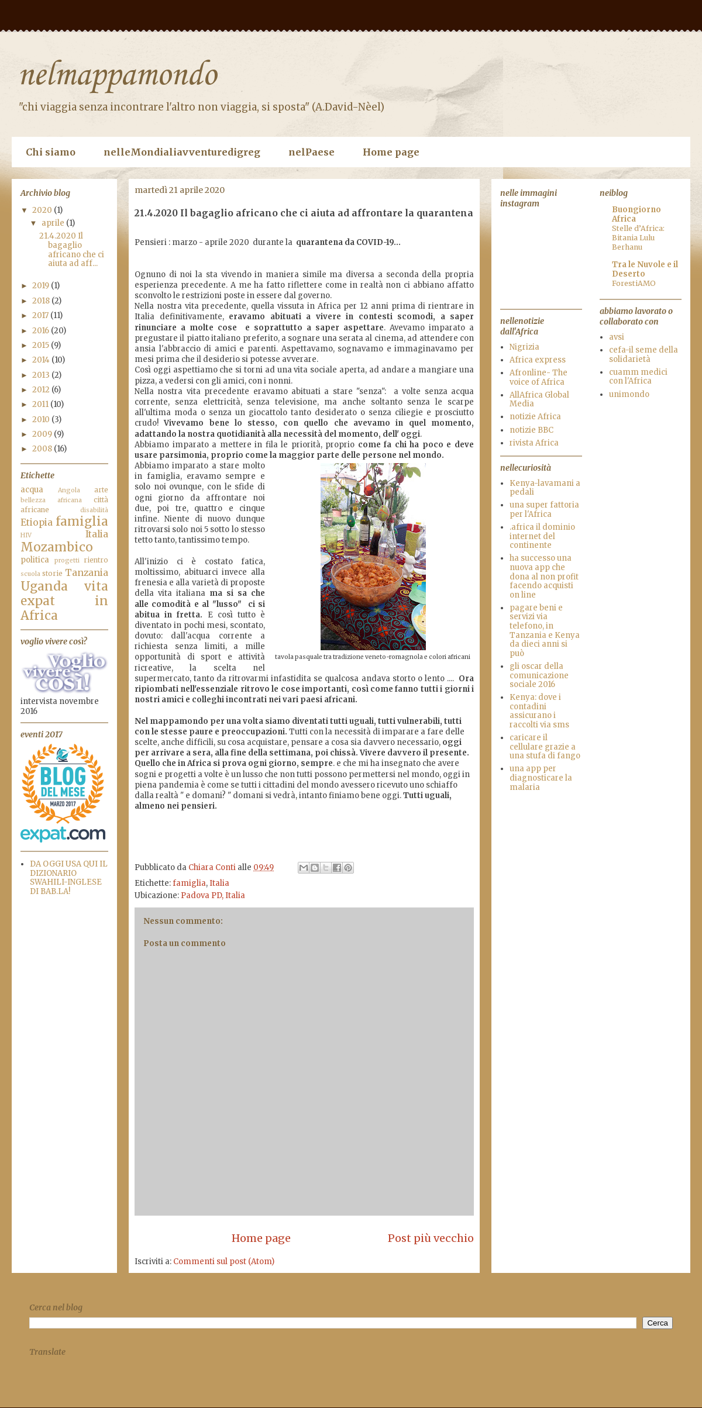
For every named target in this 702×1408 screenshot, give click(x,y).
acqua (31, 490)
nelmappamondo (117, 76)
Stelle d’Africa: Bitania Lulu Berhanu (638, 237)
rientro (96, 559)
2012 (41, 390)
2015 (41, 345)
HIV (26, 535)
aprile (54, 223)
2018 (41, 301)
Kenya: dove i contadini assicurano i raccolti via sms (539, 711)
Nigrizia (524, 347)
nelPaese (311, 152)
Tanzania (86, 572)
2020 (43, 210)
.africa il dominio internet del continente (542, 536)
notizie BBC (531, 430)
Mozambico (56, 547)
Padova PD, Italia (213, 895)
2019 (41, 286)
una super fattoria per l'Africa (544, 509)
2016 (41, 331)
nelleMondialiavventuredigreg (182, 152)
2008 (43, 449)
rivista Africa (534, 443)
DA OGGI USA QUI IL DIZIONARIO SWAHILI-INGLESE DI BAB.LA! (69, 877)
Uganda (44, 586)
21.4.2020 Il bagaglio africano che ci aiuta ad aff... (71, 249)
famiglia (189, 883)
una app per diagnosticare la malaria (541, 778)
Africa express (538, 360)
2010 (41, 420)
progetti (67, 560)
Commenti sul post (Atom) (223, 1261)
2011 (41, 404)
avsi (616, 337)
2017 (41, 315)
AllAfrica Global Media (539, 399)
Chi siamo (50, 152)
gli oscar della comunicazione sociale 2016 (539, 675)
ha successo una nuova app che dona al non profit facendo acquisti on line (544, 576)
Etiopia (36, 522)
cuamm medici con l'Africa (638, 376)
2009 (43, 434)
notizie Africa (535, 417)
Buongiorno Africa (636, 214)
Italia (219, 883)
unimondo (629, 394)
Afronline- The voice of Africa (538, 377)
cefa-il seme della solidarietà (643, 354)
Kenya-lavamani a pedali (545, 488)
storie (52, 573)
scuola (30, 574)
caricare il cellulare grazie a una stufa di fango (545, 747)
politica (34, 560)
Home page (391, 152)
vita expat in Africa (64, 601)
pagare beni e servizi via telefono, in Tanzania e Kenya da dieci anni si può (545, 630)
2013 (41, 375)
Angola (69, 490)
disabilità (94, 510)
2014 (41, 360)
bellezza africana (51, 500)
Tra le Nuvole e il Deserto (645, 269)
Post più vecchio (431, 1238)
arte (101, 489)
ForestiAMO (634, 283)
